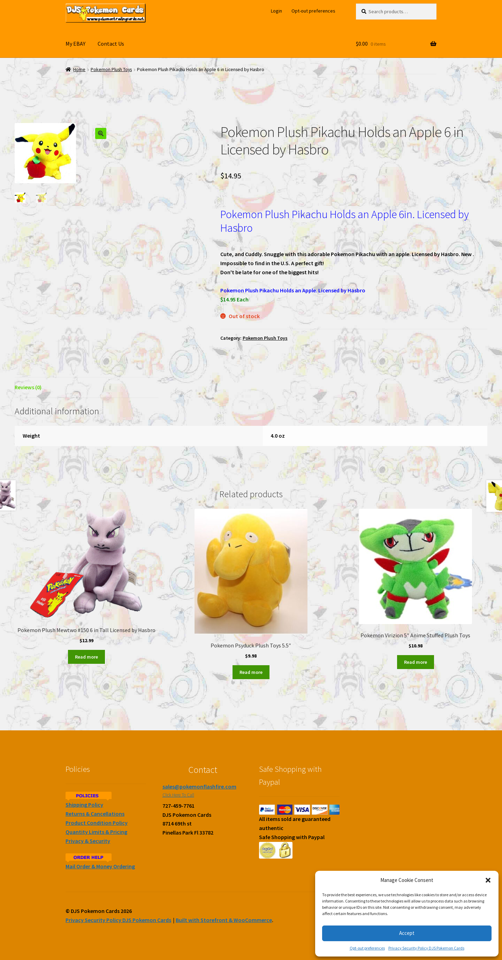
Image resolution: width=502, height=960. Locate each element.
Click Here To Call (178, 795)
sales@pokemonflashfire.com (199, 786)
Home (79, 69)
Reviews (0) (28, 387)
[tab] (87, 387)
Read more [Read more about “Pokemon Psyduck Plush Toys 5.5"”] (251, 672)
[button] (488, 880)
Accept (406, 933)
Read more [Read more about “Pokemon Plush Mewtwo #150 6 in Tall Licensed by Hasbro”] (86, 657)
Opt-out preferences (367, 948)
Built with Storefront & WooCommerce (224, 919)
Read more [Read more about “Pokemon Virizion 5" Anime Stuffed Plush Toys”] (415, 662)
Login (276, 11)
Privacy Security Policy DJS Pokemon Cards (426, 948)
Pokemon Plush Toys (111, 69)
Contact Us (111, 43)
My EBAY (75, 43)
